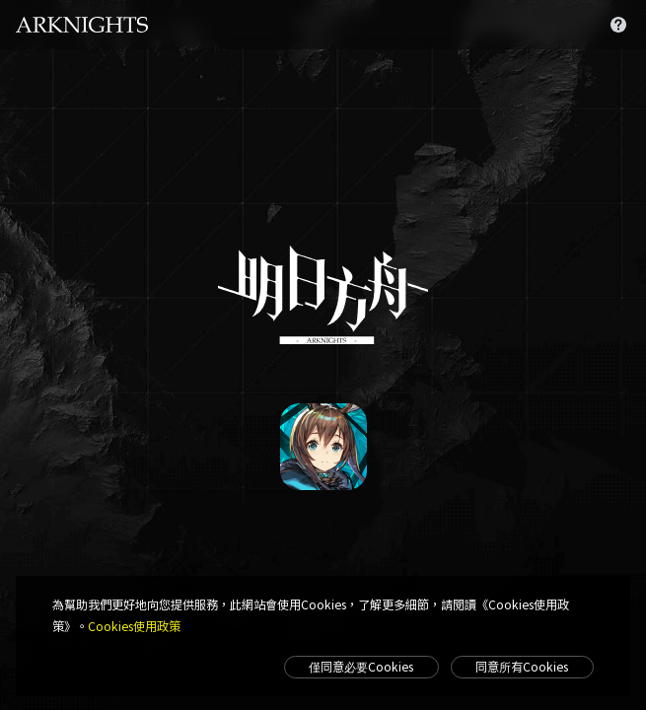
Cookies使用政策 (134, 626)
